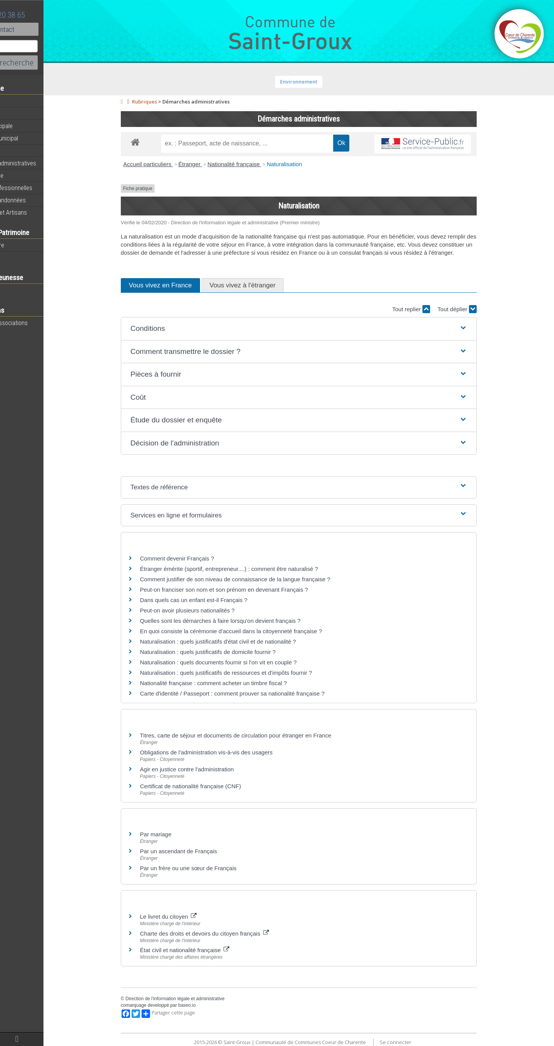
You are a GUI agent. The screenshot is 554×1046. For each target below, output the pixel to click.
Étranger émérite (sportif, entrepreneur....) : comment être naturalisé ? (250, 569)
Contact (42, 29)
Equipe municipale (29, 126)
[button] (319, 328)
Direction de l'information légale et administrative (195, 998)
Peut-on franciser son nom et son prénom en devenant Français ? (245, 589)
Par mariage (176, 834)
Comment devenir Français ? (198, 558)
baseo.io (207, 1005)
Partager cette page (189, 1013)
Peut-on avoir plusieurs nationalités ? (208, 610)
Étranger (211, 164)
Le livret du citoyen (189, 916)
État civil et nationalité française (205, 950)
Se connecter (416, 1042)
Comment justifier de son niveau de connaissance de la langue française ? (256, 579)
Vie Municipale (24, 175)
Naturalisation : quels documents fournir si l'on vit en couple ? (239, 662)
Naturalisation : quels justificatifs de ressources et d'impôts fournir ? (247, 672)
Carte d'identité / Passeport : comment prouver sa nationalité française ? (253, 693)
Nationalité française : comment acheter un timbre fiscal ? (234, 683)
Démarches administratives (40, 163)
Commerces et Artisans (36, 212)
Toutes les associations (36, 323)
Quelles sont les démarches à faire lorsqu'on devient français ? (241, 620)
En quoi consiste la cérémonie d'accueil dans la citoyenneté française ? (252, 631)
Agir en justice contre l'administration (208, 769)
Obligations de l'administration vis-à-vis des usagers (227, 752)
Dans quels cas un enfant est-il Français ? (214, 600)
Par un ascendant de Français (199, 851)
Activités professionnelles (38, 188)
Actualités (19, 101)
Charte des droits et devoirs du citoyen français (225, 933)
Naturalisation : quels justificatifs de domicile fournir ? (229, 652)
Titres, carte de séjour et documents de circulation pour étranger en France (256, 735)
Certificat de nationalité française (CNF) (211, 786)
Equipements (23, 150)
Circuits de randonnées (35, 200)
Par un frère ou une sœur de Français (209, 868)
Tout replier (432, 309)
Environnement (319, 81)
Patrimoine (20, 257)
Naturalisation (305, 164)
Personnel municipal (31, 138)
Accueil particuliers (169, 164)
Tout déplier (477, 309)
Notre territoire (24, 245)
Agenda (16, 113)
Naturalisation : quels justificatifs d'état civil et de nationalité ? (239, 641)
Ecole (13, 290)
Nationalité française (255, 164)
